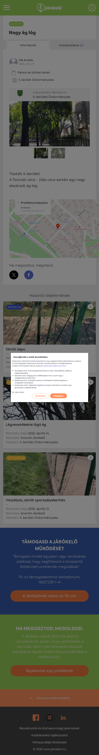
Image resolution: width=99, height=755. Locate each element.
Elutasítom (40, 396)
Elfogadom (59, 396)
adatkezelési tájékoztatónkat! (54, 366)
